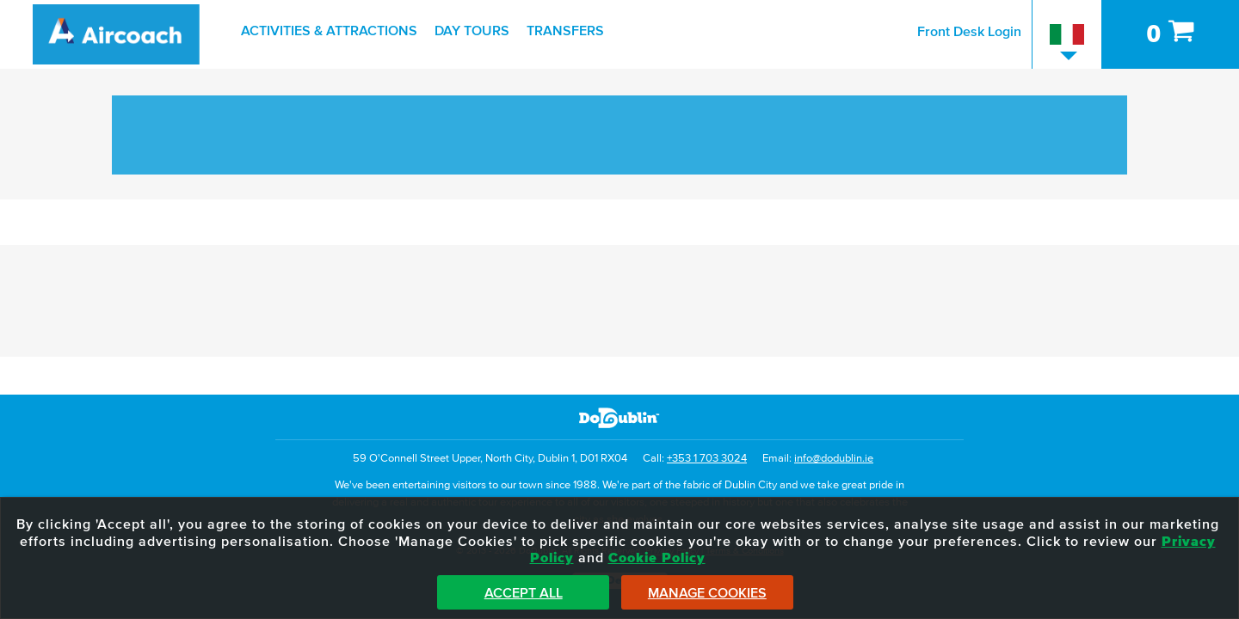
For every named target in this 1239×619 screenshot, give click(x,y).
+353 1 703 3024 (707, 458)
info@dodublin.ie (833, 458)
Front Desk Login (969, 32)
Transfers (565, 31)
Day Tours (472, 31)
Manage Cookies (707, 593)
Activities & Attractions (329, 31)
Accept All (523, 593)
